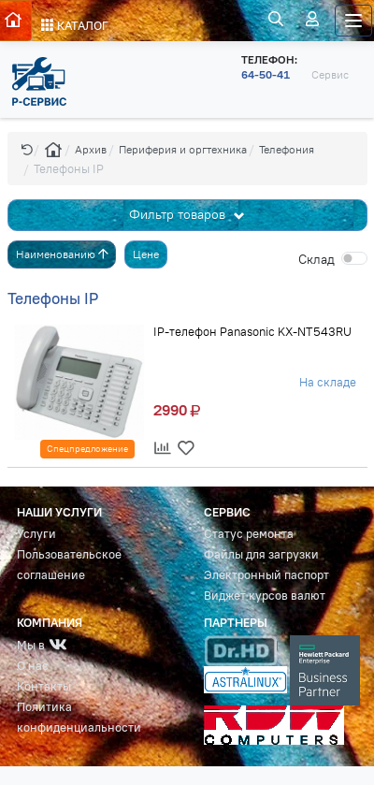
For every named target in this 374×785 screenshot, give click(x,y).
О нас (33, 666)
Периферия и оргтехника (183, 149)
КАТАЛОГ (74, 26)
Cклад (316, 259)
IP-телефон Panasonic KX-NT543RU (252, 331)
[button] (27, 149)
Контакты (44, 686)
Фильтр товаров (179, 214)
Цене (146, 254)
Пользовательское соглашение (69, 564)
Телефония (286, 149)
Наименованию (62, 254)
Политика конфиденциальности (79, 717)
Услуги (36, 534)
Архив (91, 149)
